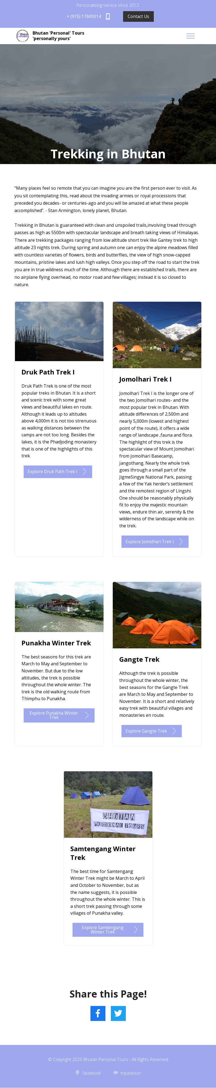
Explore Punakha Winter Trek (59, 715)
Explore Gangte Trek (152, 731)
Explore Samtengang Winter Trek (110, 930)
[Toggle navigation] (197, 36)
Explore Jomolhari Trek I (156, 541)
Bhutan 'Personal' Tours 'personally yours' (58, 36)
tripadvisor (131, 1073)
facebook (91, 1073)
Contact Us (138, 16)
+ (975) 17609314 (88, 16)
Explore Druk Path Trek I (58, 471)
